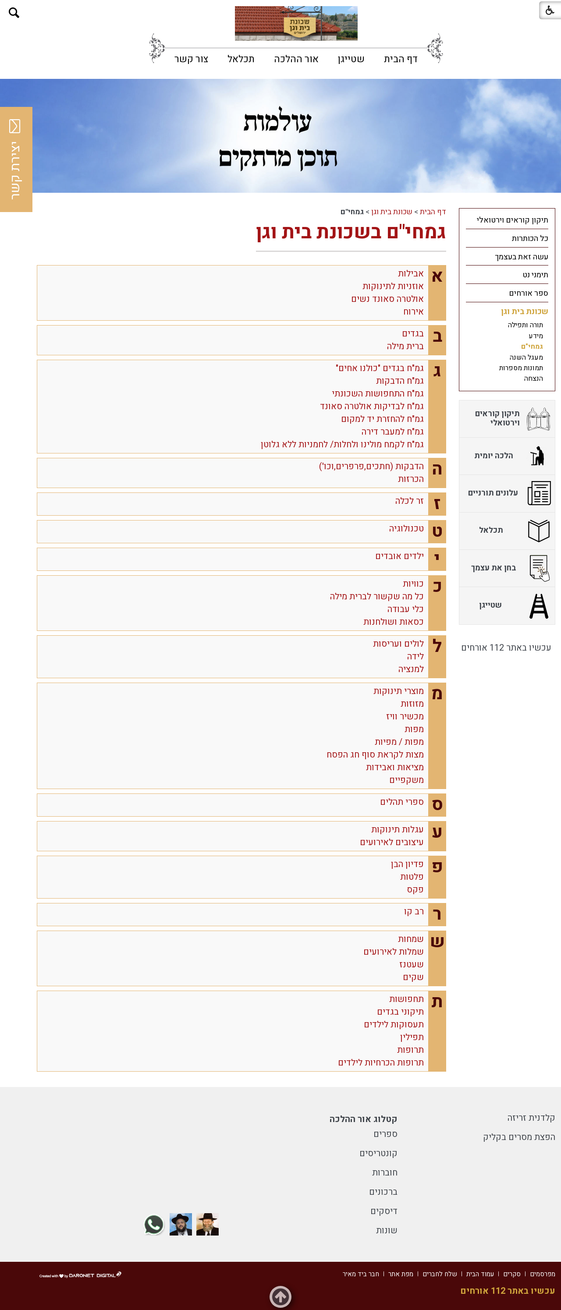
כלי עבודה (405, 609)
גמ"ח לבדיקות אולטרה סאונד (372, 406)
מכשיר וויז (405, 716)
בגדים (413, 333)
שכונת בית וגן (391, 211)
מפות (414, 729)
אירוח (413, 311)
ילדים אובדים (399, 556)
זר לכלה (409, 501)
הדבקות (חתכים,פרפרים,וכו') (371, 466)
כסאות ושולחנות (393, 622)
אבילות (411, 273)
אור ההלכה (296, 59)
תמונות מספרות (521, 368)
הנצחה (533, 378)
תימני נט (535, 275)
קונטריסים (378, 1153)
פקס (415, 889)
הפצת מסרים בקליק (519, 1137)
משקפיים (406, 780)
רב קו (414, 911)
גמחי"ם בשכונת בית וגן (351, 232)
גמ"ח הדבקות (400, 381)
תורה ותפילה (525, 325)
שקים (413, 977)
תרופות (410, 1050)
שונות (387, 1230)
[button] (14, 13)
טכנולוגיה (406, 528)
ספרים (385, 1134)
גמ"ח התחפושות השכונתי (378, 393)
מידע (536, 336)
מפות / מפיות (399, 742)
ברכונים (383, 1192)
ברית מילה (405, 346)
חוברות (385, 1172)
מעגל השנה (526, 357)
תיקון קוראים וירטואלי (512, 220)
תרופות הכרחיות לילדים (381, 1062)
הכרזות (411, 479)
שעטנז (411, 964)
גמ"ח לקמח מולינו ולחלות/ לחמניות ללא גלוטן (342, 444)
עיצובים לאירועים (392, 842)
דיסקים (384, 1211)
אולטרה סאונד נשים (387, 299)
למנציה (411, 669)
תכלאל (241, 59)
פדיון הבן (407, 864)
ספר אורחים (528, 293)
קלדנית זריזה (531, 1118)
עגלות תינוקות (397, 829)
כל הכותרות (530, 238)
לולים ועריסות (398, 643)
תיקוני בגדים (400, 1012)
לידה (415, 656)
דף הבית (401, 59)
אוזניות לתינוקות (393, 286)
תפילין (412, 1037)
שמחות (411, 939)
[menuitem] (400, 59)
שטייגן (351, 59)
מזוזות (412, 703)
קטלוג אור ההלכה (364, 1119)
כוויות (413, 583)
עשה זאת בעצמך (521, 257)
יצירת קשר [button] (15, 159)
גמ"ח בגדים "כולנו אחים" (380, 368)
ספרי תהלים (402, 802)
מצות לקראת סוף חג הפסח (375, 754)
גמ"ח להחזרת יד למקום (382, 419)
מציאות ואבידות (395, 767)
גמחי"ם (532, 346)
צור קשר (191, 59)
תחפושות (406, 999)
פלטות (412, 877)
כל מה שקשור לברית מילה (377, 596)
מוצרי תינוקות (398, 691)
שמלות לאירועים (393, 951)
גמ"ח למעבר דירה (393, 431)
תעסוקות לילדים (394, 1024)
